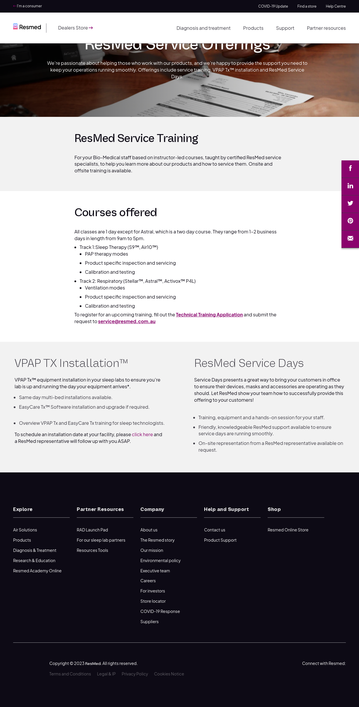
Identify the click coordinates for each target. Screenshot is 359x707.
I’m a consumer (27, 6)
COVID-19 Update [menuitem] (273, 6)
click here (142, 434)
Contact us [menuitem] (214, 529)
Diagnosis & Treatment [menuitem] (34, 550)
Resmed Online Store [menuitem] (288, 529)
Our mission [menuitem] (151, 550)
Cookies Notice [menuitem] (169, 673)
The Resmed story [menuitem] (157, 540)
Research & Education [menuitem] (34, 560)
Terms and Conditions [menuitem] (70, 673)
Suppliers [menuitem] (149, 621)
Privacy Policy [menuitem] (135, 673)
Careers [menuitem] (148, 580)
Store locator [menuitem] (153, 601)
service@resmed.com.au (127, 321)
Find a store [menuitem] (306, 6)
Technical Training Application (209, 314)
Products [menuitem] (253, 28)
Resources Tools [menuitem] (92, 550)
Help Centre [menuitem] (336, 6)
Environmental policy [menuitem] (160, 560)
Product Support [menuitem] (220, 540)
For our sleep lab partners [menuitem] (101, 540)
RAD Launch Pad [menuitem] (92, 529)
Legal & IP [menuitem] (106, 673)
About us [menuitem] (149, 529)
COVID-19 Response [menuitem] (160, 611)
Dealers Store (75, 28)
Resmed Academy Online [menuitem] (37, 570)
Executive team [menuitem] (155, 570)
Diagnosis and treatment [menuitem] (204, 28)
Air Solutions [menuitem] (25, 529)
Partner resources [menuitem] (326, 28)
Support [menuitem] (285, 28)
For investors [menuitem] (152, 590)
